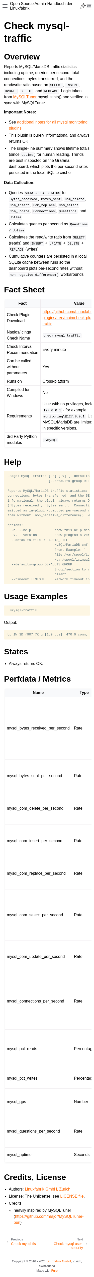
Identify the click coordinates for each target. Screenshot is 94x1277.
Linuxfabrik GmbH (58, 1261)
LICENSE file (71, 1196)
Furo (54, 1270)
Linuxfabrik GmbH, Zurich (47, 1189)
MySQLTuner (24, 97)
